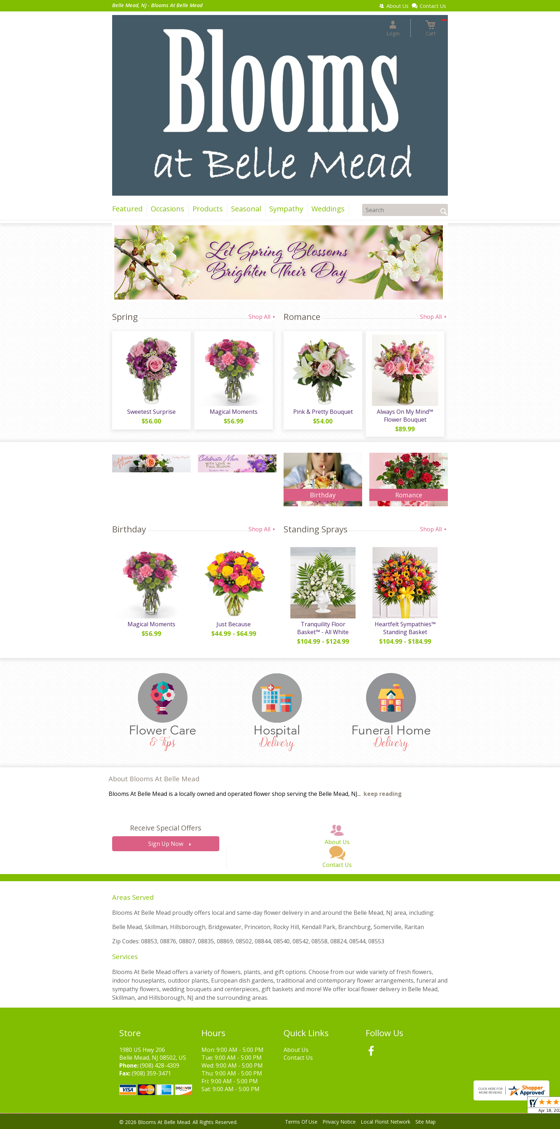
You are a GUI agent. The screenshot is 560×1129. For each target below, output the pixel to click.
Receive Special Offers (165, 828)
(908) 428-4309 (159, 1065)
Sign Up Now (165, 844)
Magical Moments (234, 412)
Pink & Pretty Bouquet (323, 412)
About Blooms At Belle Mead (154, 778)
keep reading (383, 794)
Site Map (425, 1121)
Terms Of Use (301, 1121)
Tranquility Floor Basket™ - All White (323, 628)
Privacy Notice (339, 1121)
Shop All (262, 317)
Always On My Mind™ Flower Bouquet (405, 415)
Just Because (233, 624)
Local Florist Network (385, 1121)
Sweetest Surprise (151, 412)
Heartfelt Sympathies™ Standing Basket (405, 628)
